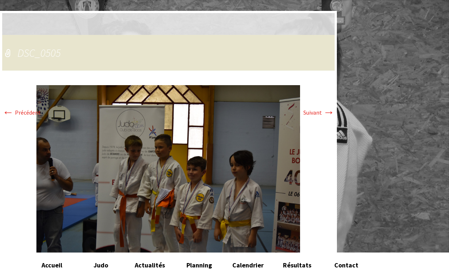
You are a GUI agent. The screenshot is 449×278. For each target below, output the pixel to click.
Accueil (52, 265)
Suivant (319, 112)
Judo (101, 265)
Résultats (297, 265)
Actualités (150, 265)
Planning (199, 265)
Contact (346, 265)
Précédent (21, 112)
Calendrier (248, 265)
